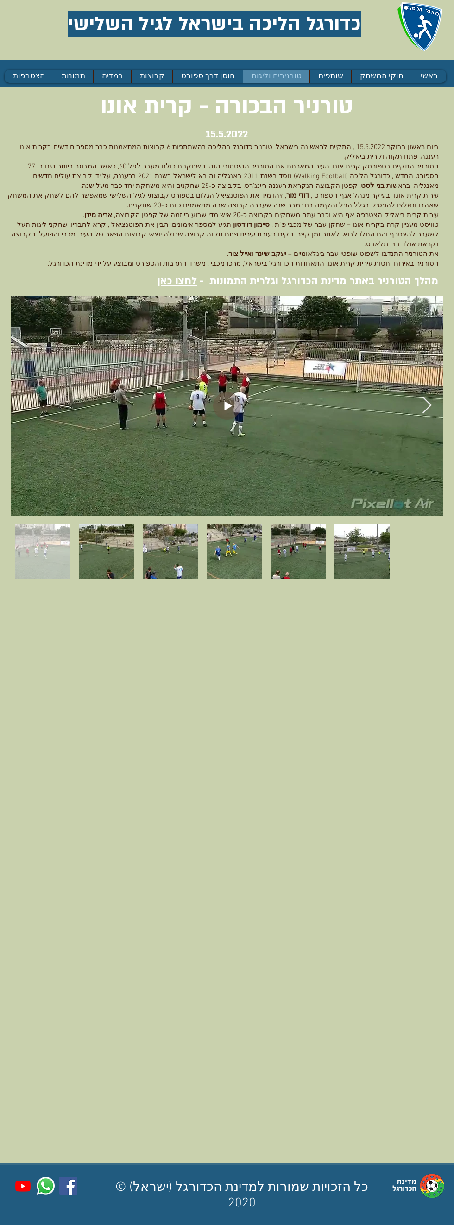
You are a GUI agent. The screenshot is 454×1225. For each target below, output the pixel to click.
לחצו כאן (177, 281)
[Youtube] (23, 1186)
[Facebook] (68, 1186)
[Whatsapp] (46, 1186)
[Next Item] (427, 406)
